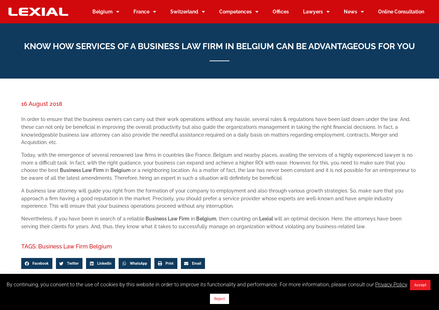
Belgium (105, 12)
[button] (36, 263)
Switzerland (187, 12)
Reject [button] (219, 299)
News (354, 12)
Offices (281, 11)
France (144, 12)
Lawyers (316, 12)
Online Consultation (401, 11)
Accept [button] (420, 285)
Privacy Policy (391, 284)
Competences (238, 12)
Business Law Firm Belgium (75, 246)
